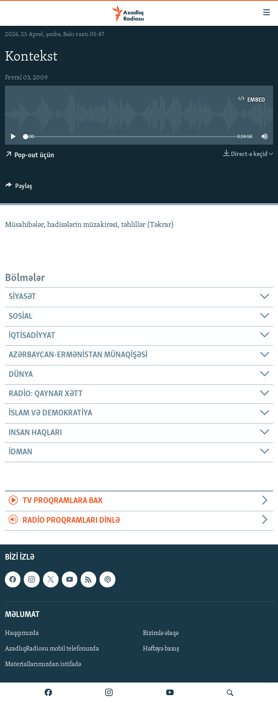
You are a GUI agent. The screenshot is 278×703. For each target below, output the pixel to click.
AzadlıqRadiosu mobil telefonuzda (52, 649)
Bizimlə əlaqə (161, 633)
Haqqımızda (22, 633)
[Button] (18, 188)
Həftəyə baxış (161, 649)
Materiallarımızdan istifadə (43, 664)
